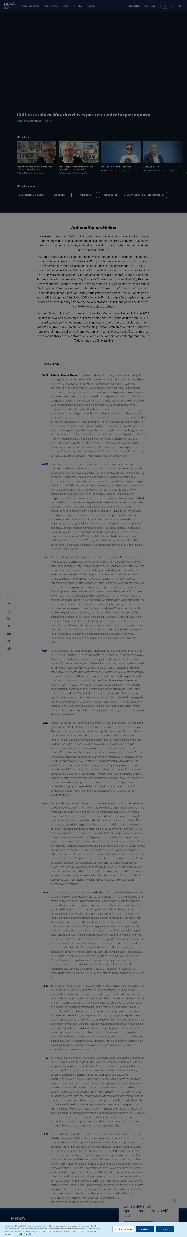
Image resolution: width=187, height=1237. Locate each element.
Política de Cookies (25, 1234)
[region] (93, 1229)
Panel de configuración (123, 1229)
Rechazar (145, 1229)
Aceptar (165, 1229)
